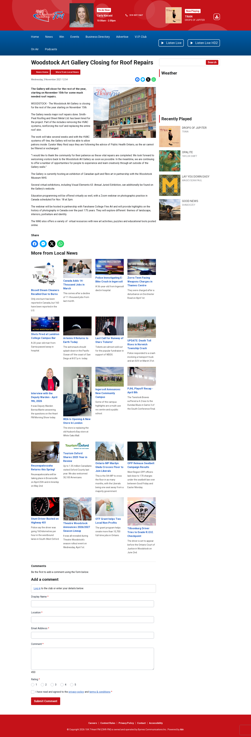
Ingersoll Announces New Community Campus (109, 382)
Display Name (40, 596)
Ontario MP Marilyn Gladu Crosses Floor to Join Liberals (109, 456)
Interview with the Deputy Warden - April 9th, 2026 (45, 385)
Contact (141, 723)
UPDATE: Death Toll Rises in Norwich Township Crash (141, 333)
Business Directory (98, 36)
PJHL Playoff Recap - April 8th (141, 380)
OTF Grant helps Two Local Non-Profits (109, 510)
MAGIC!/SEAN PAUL (192, 180)
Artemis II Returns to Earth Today (77, 329)
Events (74, 36)
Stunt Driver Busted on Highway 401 (45, 510)
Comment (37, 644)
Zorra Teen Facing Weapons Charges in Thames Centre (141, 273)
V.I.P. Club (141, 36)
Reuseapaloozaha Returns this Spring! (45, 456)
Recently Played (176, 118)
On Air (35, 49)
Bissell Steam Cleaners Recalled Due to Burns (45, 277)
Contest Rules (107, 723)
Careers (92, 723)
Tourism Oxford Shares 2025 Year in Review (77, 451)
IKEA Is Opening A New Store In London (77, 395)
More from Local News (67, 72)
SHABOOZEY (188, 205)
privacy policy (76, 691)
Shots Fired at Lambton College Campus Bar (45, 327)
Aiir (182, 729)
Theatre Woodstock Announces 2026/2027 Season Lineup (77, 514)
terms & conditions (99, 691)
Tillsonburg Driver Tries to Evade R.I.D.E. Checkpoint (141, 517)
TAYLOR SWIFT (189, 156)
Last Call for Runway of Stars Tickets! (109, 329)
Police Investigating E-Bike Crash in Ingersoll (109, 271)
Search (212, 62)
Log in (37, 588)
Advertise (122, 36)
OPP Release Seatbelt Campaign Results (141, 454)
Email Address (40, 628)
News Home (42, 72)
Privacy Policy (126, 723)
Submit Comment (45, 701)
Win (61, 36)
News (49, 36)
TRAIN (188, 16)
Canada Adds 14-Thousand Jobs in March (77, 274)
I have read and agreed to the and (74, 691)
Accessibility (156, 723)
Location (36, 612)
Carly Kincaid (104, 15)
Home (35, 36)
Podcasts (51, 49)
